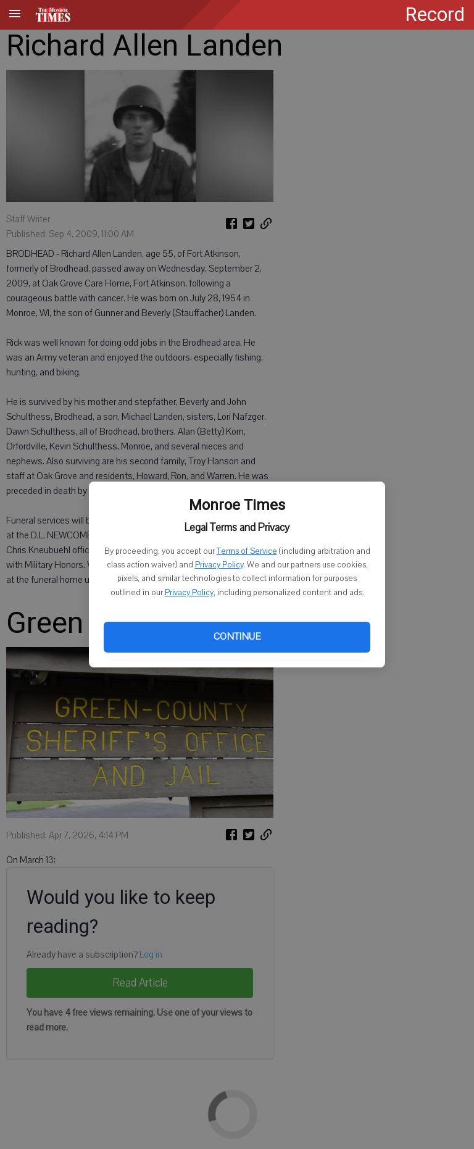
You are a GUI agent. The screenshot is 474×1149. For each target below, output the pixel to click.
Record (435, 14)
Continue (237, 636)
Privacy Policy (219, 564)
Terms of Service (247, 551)
